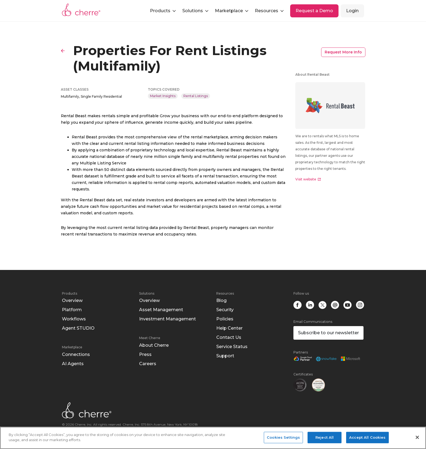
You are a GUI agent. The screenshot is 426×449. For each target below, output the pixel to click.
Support (225, 355)
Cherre (81, 10)
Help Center (229, 328)
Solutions (146, 293)
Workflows (74, 318)
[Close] (417, 437)
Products (69, 293)
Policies (224, 318)
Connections (76, 354)
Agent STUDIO (78, 328)
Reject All (324, 437)
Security (225, 309)
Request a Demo (314, 10)
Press (145, 354)
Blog (221, 300)
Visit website (308, 179)
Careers (147, 363)
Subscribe (328, 332)
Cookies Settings (283, 437)
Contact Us (228, 337)
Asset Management (161, 309)
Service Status (232, 346)
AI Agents (73, 363)
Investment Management (167, 318)
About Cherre (154, 345)
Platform (72, 309)
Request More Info (343, 52)
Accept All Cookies (367, 437)
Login (352, 10)
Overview (72, 300)
